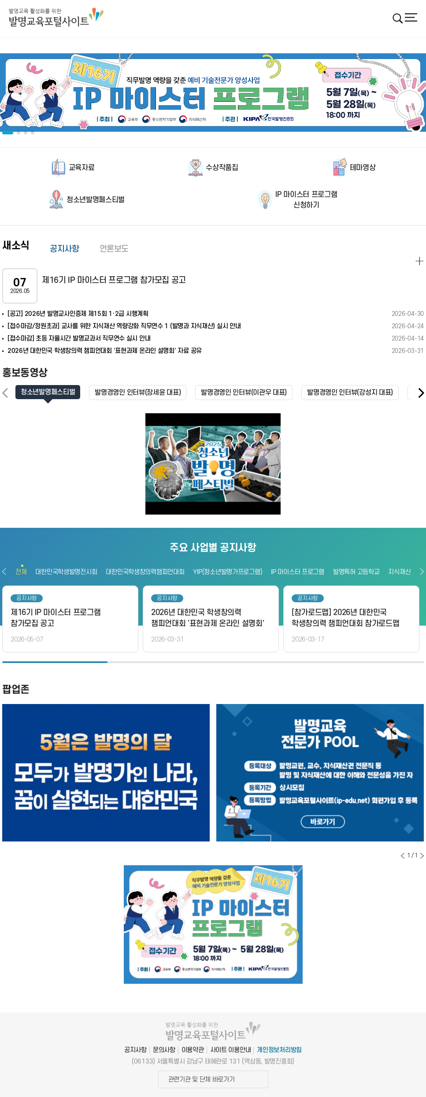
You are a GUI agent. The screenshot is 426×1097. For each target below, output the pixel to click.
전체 (20, 572)
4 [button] (371, 662)
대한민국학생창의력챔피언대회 (145, 572)
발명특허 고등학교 (356, 572)
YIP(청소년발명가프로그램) (227, 572)
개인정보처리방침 (279, 1050)
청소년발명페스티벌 (96, 200)
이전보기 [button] (4, 571)
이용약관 (193, 1050)
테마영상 (363, 168)
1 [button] (54, 662)
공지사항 (64, 249)
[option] (213, 92)
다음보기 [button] (422, 571)
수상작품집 (222, 168)
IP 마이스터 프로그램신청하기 (306, 200)
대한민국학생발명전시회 (66, 572)
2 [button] (160, 662)
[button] (420, 393)
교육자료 (82, 168)
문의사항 (164, 1050)
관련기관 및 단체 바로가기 (201, 1079)
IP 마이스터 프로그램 (297, 572)
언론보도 (114, 249)
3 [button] (266, 662)
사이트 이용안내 (230, 1050)
